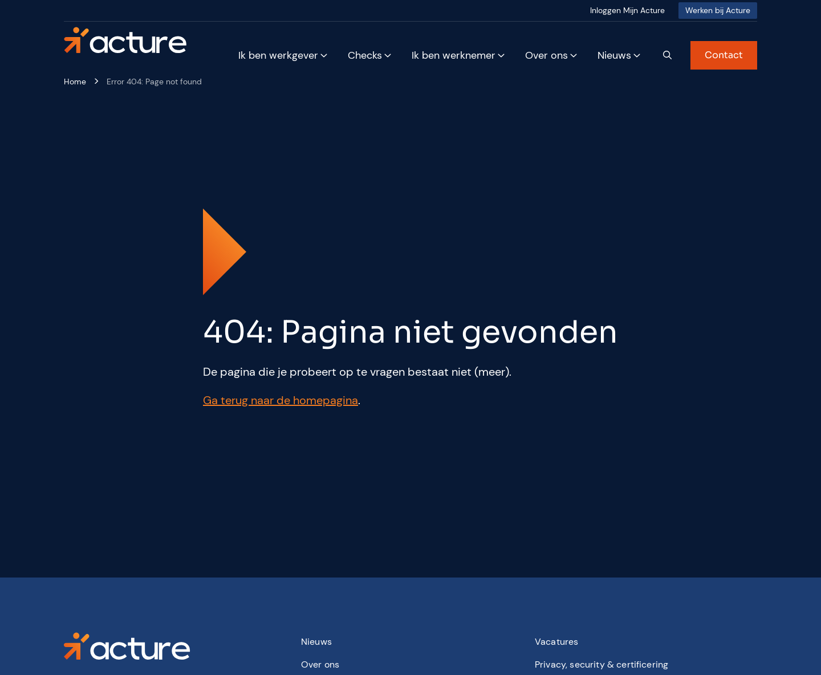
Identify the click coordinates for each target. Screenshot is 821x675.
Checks (365, 55)
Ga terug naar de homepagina (280, 400)
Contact (724, 55)
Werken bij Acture (717, 10)
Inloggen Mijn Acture (627, 10)
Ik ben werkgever (278, 55)
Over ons (546, 55)
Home (75, 81)
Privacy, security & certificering (601, 664)
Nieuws (614, 55)
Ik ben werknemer (453, 55)
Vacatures (556, 642)
